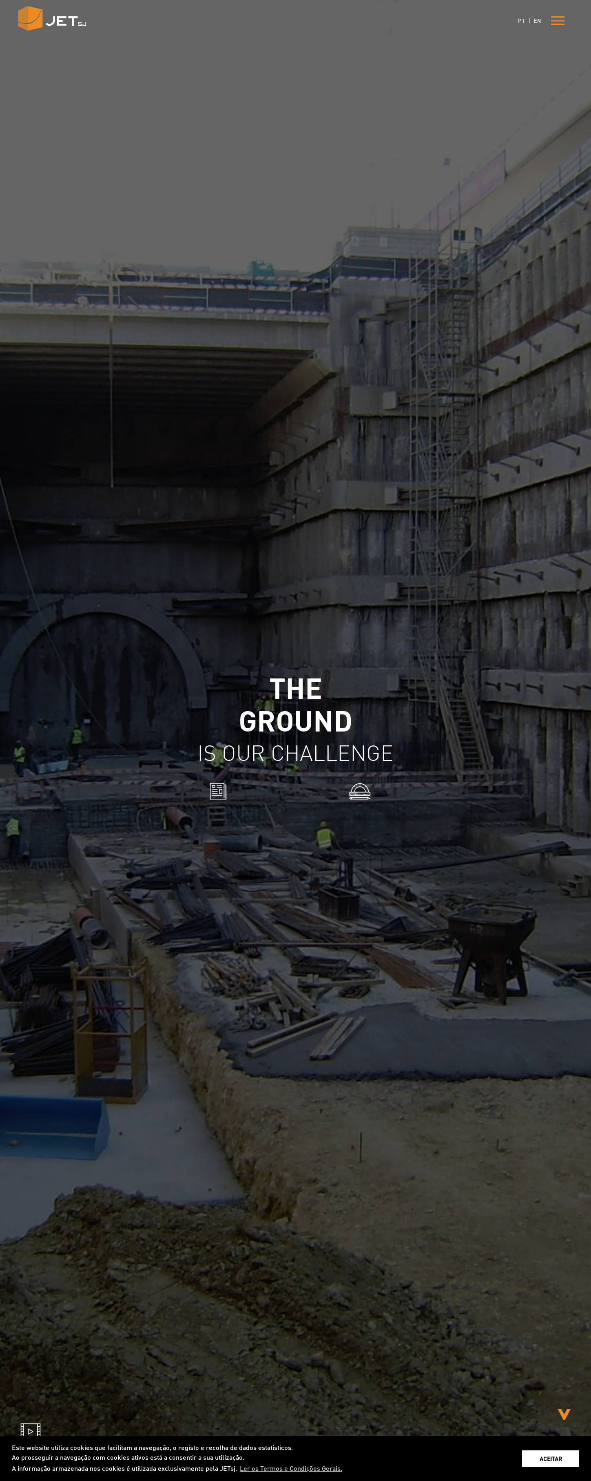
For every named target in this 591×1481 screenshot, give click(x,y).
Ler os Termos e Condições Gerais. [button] (291, 1468)
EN (537, 20)
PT (521, 20)
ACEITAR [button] (551, 1458)
